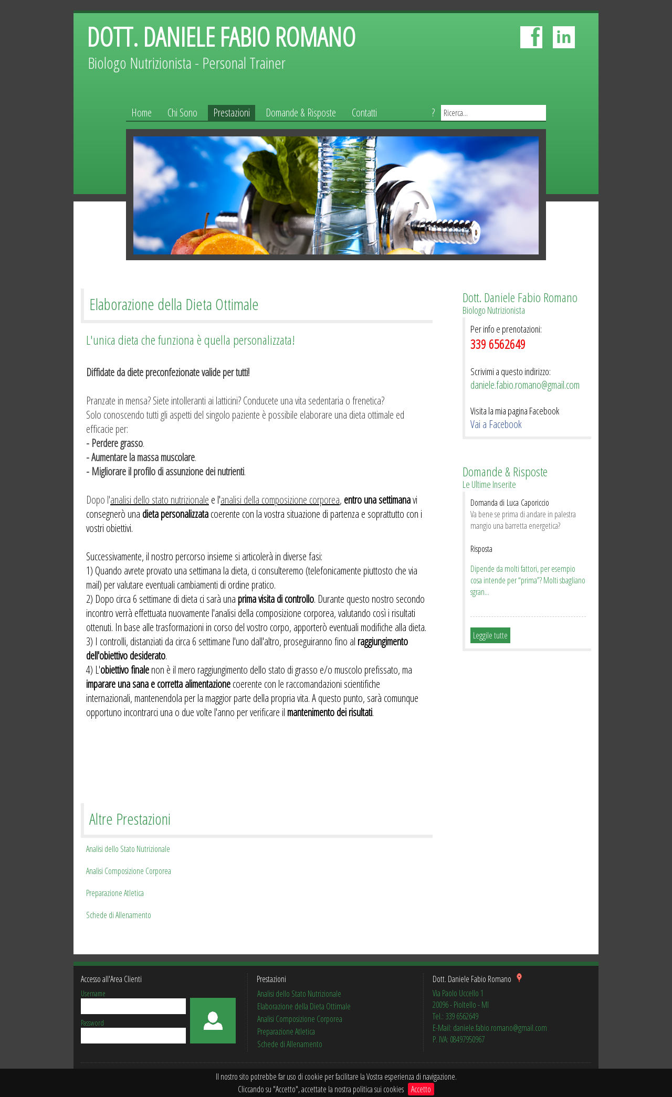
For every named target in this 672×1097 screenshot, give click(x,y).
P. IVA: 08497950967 (459, 1039)
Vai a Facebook (496, 424)
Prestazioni (231, 112)
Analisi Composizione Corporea (128, 871)
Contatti (364, 112)
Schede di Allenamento (118, 915)
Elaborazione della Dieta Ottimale (304, 1006)
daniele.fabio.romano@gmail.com (525, 385)
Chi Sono (182, 112)
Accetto (421, 1089)
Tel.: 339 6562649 (455, 1016)
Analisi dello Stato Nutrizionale (128, 849)
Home (141, 112)
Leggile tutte (490, 635)
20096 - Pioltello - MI (461, 1004)
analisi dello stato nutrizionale (159, 500)
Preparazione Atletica (115, 893)
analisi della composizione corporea (280, 500)
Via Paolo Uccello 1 (458, 993)
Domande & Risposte (301, 112)
